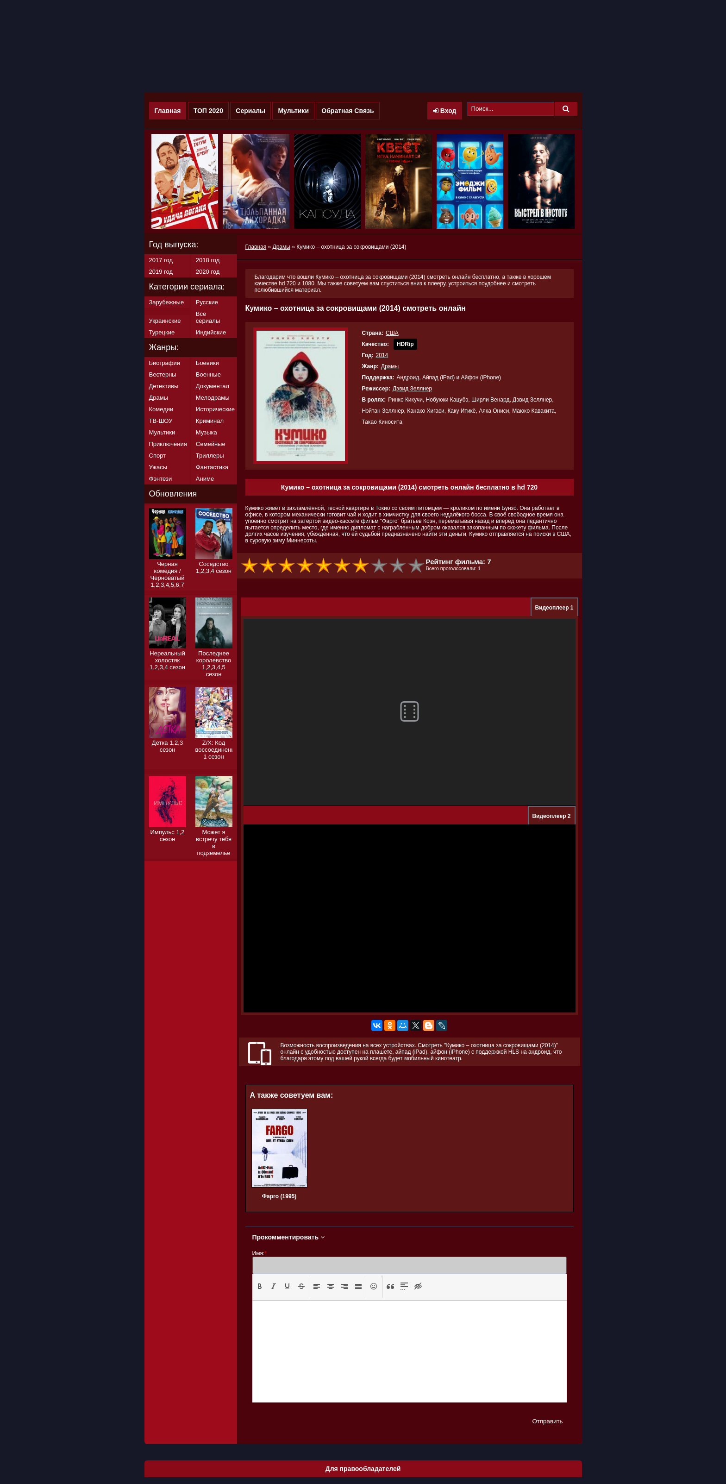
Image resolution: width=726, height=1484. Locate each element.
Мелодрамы (213, 397)
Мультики (293, 110)
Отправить (547, 1421)
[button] (259, 1286)
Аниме (205, 478)
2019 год (161, 271)
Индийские (211, 332)
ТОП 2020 (208, 110)
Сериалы (250, 110)
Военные (208, 374)
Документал (212, 386)
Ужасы (158, 467)
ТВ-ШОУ (161, 420)
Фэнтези (160, 478)
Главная (168, 110)
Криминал (210, 420)
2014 (382, 355)
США (392, 333)
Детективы (164, 386)
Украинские (165, 320)
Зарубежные (166, 302)
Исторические (215, 409)
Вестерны (162, 374)
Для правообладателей (363, 1468)
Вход (445, 110)
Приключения (168, 443)
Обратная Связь (347, 110)
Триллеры (210, 455)
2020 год (208, 271)
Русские (207, 302)
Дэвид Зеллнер (412, 388)
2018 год (208, 260)
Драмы (390, 366)
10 (416, 566)
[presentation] (260, 1286)
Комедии (161, 409)
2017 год (161, 260)
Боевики (207, 362)
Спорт (157, 455)
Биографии (164, 362)
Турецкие (162, 332)
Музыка (206, 432)
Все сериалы (208, 317)
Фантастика (212, 467)
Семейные (210, 443)
